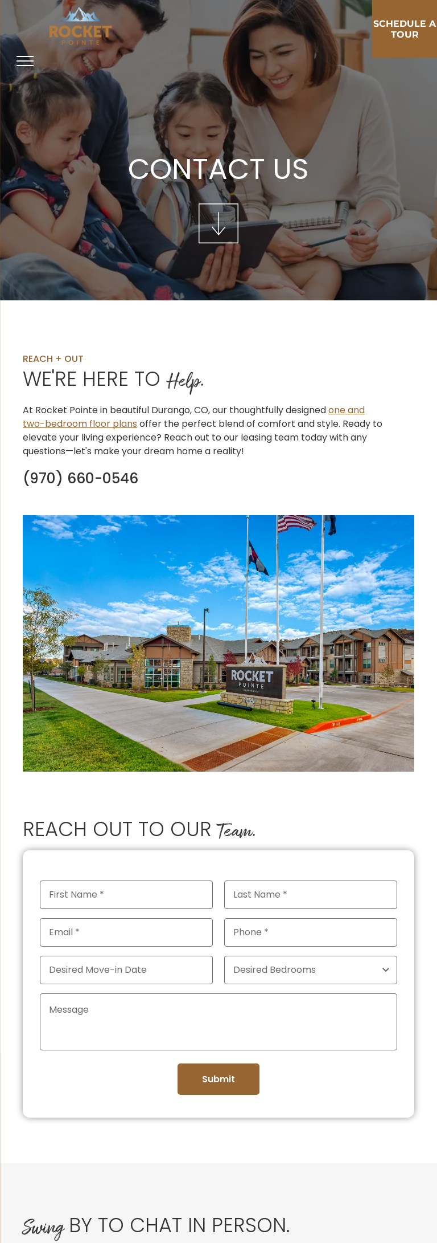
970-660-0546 (75, 478)
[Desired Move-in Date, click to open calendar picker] (126, 970)
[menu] (25, 61)
